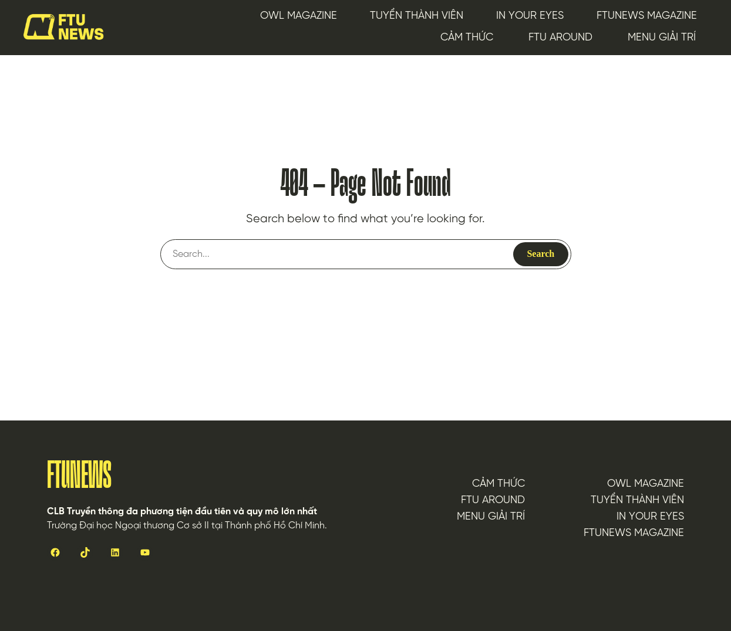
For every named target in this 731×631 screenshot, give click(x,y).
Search (540, 254)
